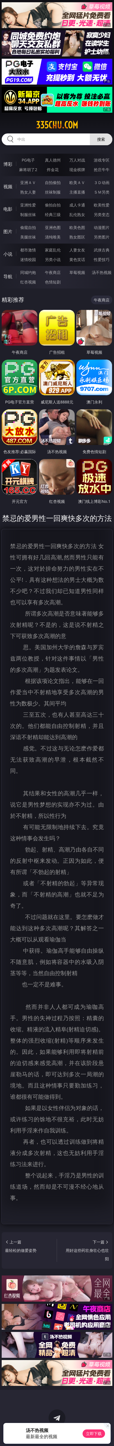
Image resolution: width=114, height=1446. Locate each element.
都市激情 (28, 250)
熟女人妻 (28, 192)
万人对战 (77, 160)
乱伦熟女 (77, 214)
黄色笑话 (77, 259)
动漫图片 (102, 227)
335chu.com (57, 125)
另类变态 (102, 214)
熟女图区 (77, 237)
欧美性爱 (102, 205)
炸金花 (53, 169)
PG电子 (28, 160)
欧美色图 (77, 227)
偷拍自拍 (53, 205)
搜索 (101, 139)
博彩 (7, 164)
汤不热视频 (101, 272)
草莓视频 (77, 272)
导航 (7, 276)
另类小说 (53, 259)
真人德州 (53, 160)
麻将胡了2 (28, 169)
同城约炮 (28, 272)
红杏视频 (28, 282)
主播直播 (77, 192)
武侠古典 (102, 250)
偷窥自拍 (28, 227)
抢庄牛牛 (102, 169)
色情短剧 (53, 282)
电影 (7, 209)
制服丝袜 (28, 214)
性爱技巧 (102, 259)
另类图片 (102, 237)
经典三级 (53, 214)
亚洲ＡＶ (28, 182)
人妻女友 (77, 250)
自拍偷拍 (53, 182)
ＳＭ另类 (102, 192)
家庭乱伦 (53, 250)
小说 (7, 254)
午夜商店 (53, 272)
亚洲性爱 (28, 205)
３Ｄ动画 (102, 182)
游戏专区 (102, 160)
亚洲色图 (53, 227)
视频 (7, 186)
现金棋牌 (77, 169)
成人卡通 (77, 205)
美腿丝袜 (28, 237)
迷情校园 (28, 259)
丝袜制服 (53, 192)
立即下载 (94, 1433)
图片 (7, 231)
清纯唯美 (53, 237)
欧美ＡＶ (77, 182)
